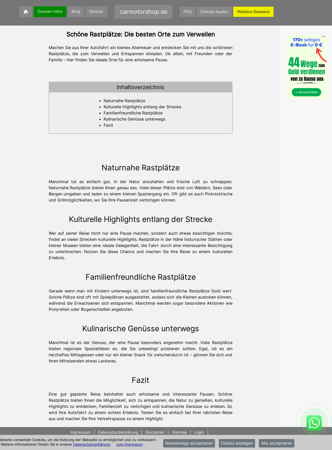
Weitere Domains (253, 12)
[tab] (140, 87)
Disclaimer (155, 432)
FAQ (187, 12)
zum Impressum (129, 444)
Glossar (96, 11)
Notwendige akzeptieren (189, 443)
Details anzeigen (237, 443)
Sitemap (179, 432)
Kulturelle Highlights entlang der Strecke (142, 106)
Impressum (81, 432)
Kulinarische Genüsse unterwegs (134, 119)
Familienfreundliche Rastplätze (133, 112)
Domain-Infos (50, 11)
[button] (140, 87)
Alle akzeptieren (276, 443)
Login (199, 432)
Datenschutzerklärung (91, 444)
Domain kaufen (214, 12)
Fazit (108, 125)
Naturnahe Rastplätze (124, 100)
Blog (75, 11)
